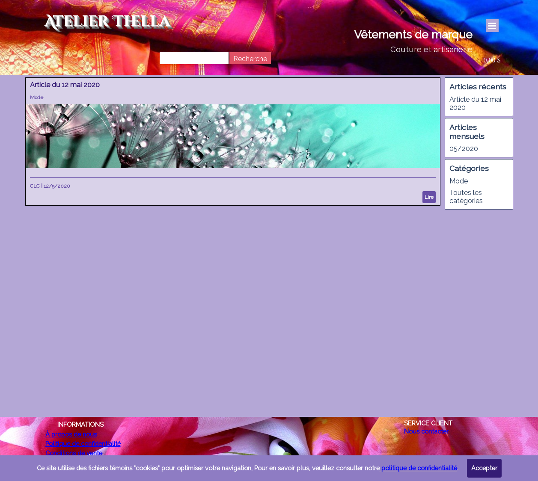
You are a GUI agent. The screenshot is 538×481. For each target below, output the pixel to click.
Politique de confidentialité (83, 443)
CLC (35, 186)
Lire (429, 197)
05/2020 (463, 149)
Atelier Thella (107, 22)
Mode (36, 97)
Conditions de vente (73, 453)
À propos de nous (71, 434)
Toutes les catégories (466, 197)
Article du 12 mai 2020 (65, 85)
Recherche (250, 59)
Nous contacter (426, 431)
